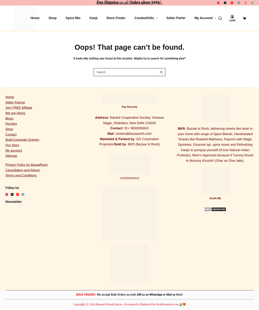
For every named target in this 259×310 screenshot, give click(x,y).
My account (206, 18)
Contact (11, 134)
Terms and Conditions (21, 175)
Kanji (93, 18)
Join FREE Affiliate (18, 108)
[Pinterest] (245, 3)
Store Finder (116, 18)
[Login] (232, 18)
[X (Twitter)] (225, 3)
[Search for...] (125, 72)
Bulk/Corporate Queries (22, 140)
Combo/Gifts (147, 18)
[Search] (220, 18)
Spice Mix (73, 18)
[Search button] (161, 72)
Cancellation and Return (22, 170)
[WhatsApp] (252, 3)
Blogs (9, 118)
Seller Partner (15, 102)
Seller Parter (175, 18)
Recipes (11, 124)
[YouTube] (232, 3)
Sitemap (11, 156)
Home (35, 18)
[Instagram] (218, 3)
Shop (53, 18)
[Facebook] (239, 3)
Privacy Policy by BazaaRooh (26, 165)
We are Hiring (15, 113)
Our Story (12, 145)
